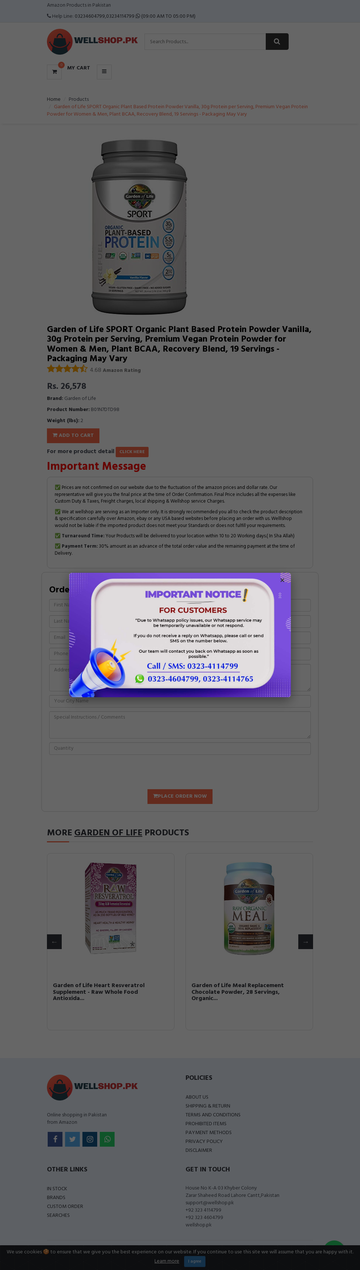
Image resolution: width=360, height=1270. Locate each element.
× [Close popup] (282, 581)
